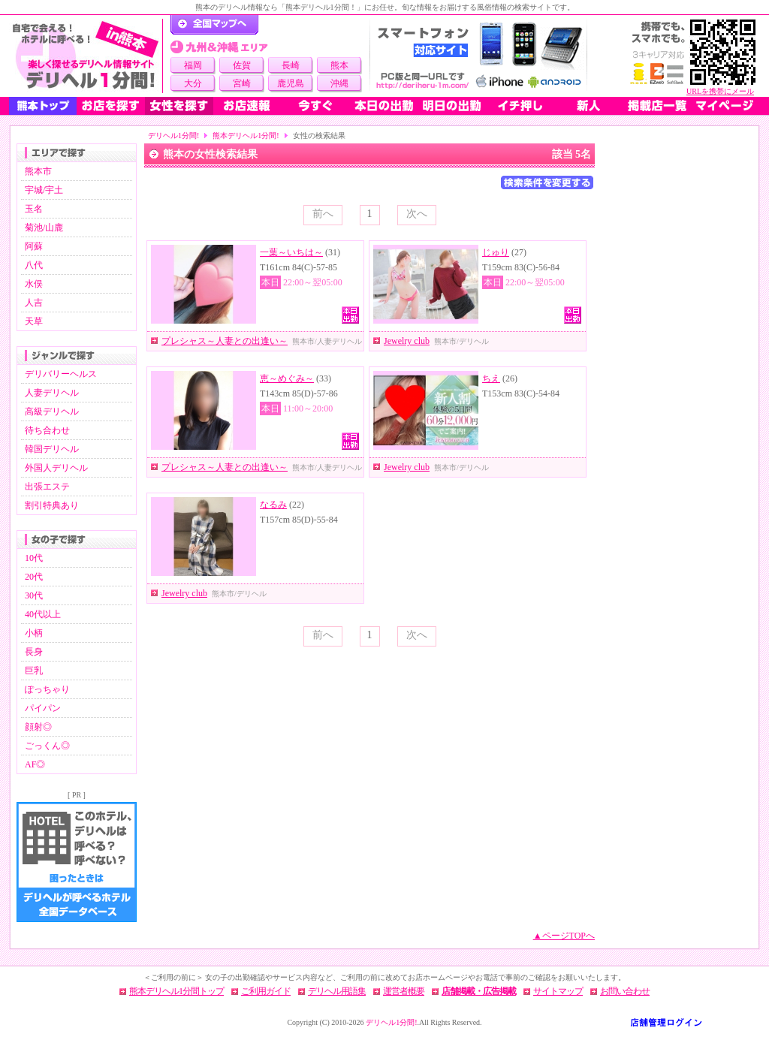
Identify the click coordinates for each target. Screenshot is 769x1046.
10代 (34, 558)
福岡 (193, 65)
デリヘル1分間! (173, 135)
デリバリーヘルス (61, 374)
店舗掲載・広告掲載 (479, 991)
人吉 (34, 302)
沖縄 (339, 83)
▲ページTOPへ (564, 935)
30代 (34, 595)
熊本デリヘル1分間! (246, 135)
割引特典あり (52, 505)
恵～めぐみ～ (287, 378)
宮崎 (242, 83)
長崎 (291, 65)
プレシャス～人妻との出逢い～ (224, 341)
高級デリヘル (52, 411)
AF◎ (35, 764)
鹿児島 (290, 83)
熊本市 (38, 171)
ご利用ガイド (266, 991)
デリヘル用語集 (337, 991)
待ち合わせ (47, 430)
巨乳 (34, 670)
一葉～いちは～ (291, 252)
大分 (193, 83)
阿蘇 (34, 246)
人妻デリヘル (52, 392)
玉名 (34, 208)
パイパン (43, 708)
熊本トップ (43, 106)
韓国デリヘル (52, 449)
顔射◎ (38, 727)
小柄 (34, 633)
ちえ (491, 378)
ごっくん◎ (47, 745)
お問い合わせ (625, 991)
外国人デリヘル (56, 468)
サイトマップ (558, 991)
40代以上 (43, 614)
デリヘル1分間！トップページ (214, 25)
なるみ (273, 504)
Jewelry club (407, 341)
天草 (34, 321)
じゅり (495, 252)
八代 (34, 265)
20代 (34, 576)
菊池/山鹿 (44, 227)
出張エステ (47, 486)
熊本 (339, 65)
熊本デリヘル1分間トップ (176, 991)
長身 (34, 652)
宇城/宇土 (44, 190)
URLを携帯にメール (720, 91)
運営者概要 (403, 991)
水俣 (34, 284)
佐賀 (242, 65)
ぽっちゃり (47, 689)
